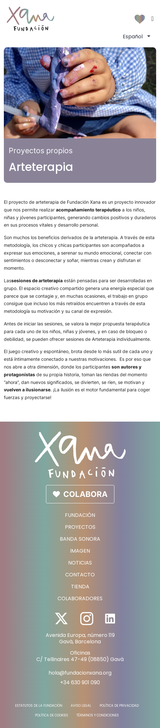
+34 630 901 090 (80, 682)
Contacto (80, 574)
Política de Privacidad (119, 706)
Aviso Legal (81, 706)
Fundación (80, 515)
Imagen (80, 551)
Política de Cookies (51, 715)
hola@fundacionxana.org (80, 673)
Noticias (80, 562)
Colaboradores (80, 598)
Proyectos (80, 527)
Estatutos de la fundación (38, 706)
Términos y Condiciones (97, 715)
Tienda (80, 586)
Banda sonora (80, 539)
